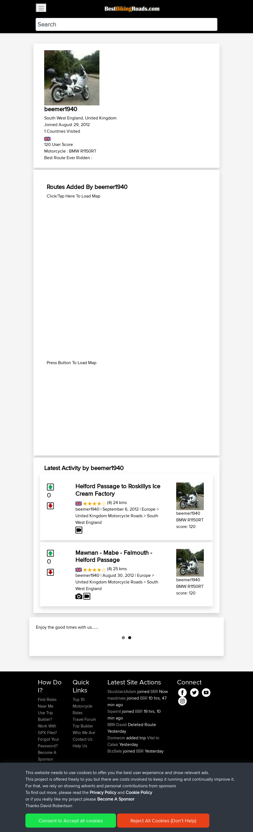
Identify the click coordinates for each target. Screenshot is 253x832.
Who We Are (84, 760)
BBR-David (117, 752)
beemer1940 (87, 509)
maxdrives (117, 726)
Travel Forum (84, 747)
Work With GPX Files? (47, 757)
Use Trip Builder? (45, 743)
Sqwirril (114, 739)
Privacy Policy (103, 792)
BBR (154, 719)
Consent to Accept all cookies (71, 820)
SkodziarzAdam (122, 719)
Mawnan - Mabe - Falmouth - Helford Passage (113, 556)
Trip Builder (83, 753)
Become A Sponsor (115, 799)
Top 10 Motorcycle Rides (82, 733)
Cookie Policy (139, 792)
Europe (149, 509)
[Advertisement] (126, 238)
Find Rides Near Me (47, 730)
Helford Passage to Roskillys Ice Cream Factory (117, 490)
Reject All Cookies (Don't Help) (163, 820)
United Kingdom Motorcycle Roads (109, 516)
